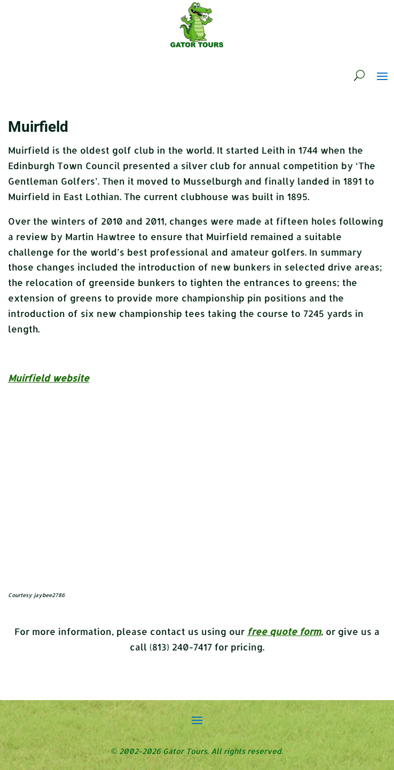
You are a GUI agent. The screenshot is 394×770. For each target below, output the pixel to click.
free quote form (284, 631)
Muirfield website (48, 378)
